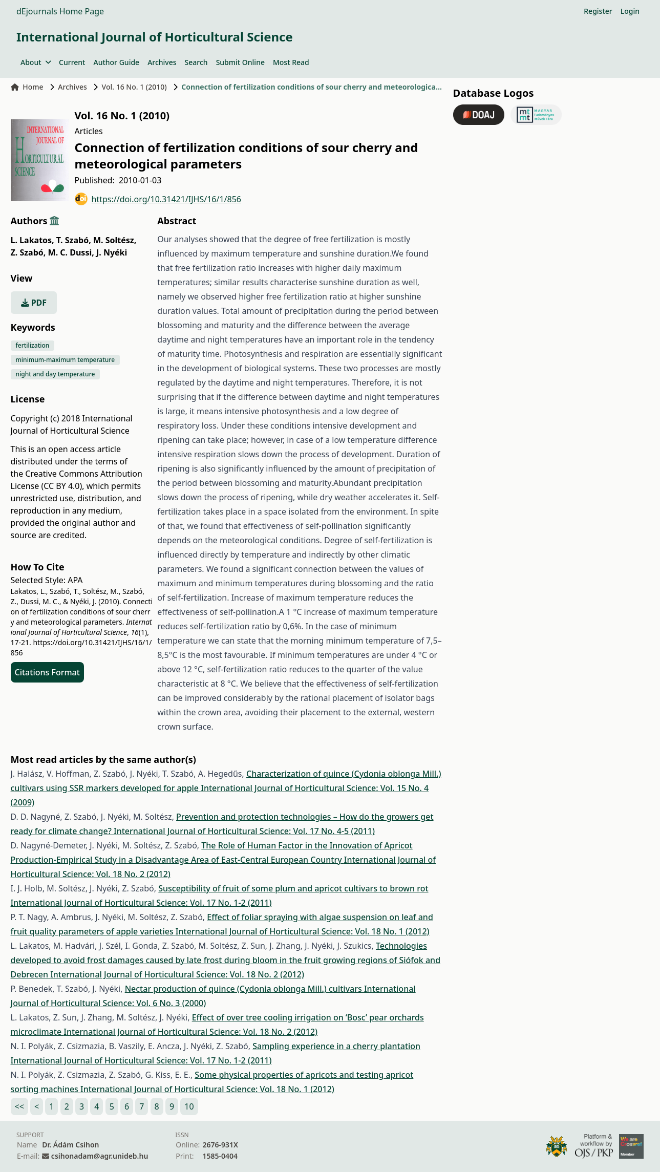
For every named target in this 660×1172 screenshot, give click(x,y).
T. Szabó (73, 240)
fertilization (33, 345)
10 (189, 1106)
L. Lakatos (32, 240)
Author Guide (116, 62)
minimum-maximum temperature (65, 359)
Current (72, 62)
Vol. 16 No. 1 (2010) (134, 87)
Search (196, 62)
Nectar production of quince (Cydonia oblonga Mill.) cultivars (244, 988)
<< (19, 1106)
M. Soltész (114, 240)
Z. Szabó (28, 252)
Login (630, 11)
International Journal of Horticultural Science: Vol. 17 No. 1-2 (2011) (141, 902)
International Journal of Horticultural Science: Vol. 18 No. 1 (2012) (303, 931)
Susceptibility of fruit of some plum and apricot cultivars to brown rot (293, 888)
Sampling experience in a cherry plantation (336, 1046)
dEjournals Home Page (60, 11)
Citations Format (47, 672)
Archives (161, 62)
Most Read (291, 62)
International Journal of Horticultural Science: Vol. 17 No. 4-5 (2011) (244, 831)
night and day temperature (55, 374)
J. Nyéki (111, 252)
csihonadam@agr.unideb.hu (99, 1156)
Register (598, 11)
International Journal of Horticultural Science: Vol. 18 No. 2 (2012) (177, 974)
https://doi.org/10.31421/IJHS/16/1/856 (158, 199)
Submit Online (240, 62)
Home (27, 87)
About (35, 62)
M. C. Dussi (71, 252)
